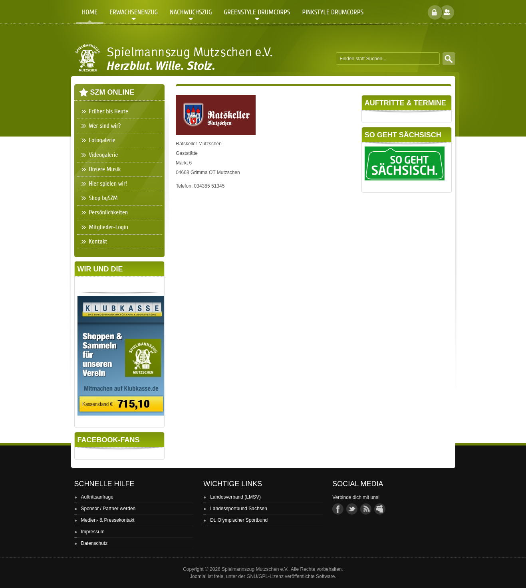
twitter (351, 509)
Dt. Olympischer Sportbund (239, 520)
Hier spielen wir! (108, 183)
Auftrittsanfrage (97, 497)
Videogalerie (103, 154)
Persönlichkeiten (108, 212)
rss (365, 509)
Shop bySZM (103, 198)
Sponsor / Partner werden (108, 508)
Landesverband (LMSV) (235, 497)
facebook (337, 509)
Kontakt (98, 241)
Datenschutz (94, 543)
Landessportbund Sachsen (238, 508)
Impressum (93, 532)
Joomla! (198, 576)
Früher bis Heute (108, 111)
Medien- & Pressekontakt (108, 520)
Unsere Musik (105, 169)
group (379, 509)
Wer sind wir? (105, 125)
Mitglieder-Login (108, 227)
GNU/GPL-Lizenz (265, 576)
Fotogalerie (102, 140)
